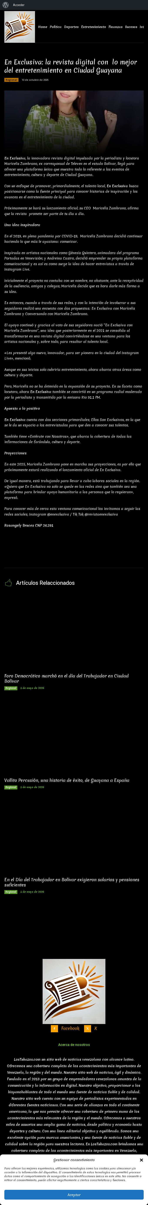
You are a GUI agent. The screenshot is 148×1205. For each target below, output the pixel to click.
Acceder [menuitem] (19, 5)
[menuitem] (5, 5)
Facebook (70, 1028)
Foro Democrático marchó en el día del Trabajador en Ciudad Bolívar (66, 678)
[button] (141, 1160)
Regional (11, 80)
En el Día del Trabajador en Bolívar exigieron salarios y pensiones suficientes (71, 882)
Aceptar (74, 1194)
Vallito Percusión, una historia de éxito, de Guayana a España (66, 780)
